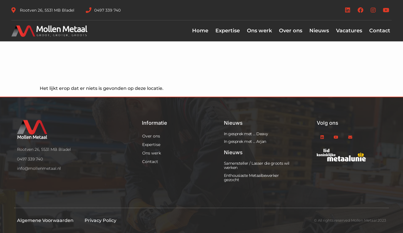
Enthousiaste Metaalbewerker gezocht (251, 177)
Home (200, 30)
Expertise (227, 30)
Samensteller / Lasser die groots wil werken (256, 165)
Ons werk (259, 30)
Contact (379, 30)
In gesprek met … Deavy (246, 133)
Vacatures (349, 30)
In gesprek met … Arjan (245, 141)
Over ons (290, 30)
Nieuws (319, 30)
